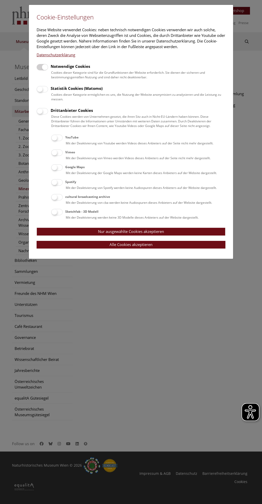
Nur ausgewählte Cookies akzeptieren (131, 231)
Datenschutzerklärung (56, 54)
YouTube (72, 137)
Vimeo (70, 152)
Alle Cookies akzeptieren (131, 244)
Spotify (70, 182)
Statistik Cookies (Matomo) (77, 88)
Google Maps (75, 167)
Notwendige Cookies (70, 66)
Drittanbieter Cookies (72, 110)
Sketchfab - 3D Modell (82, 211)
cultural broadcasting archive (87, 197)
